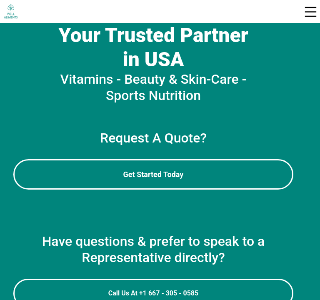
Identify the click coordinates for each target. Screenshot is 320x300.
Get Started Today (153, 174)
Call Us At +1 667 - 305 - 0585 (153, 293)
